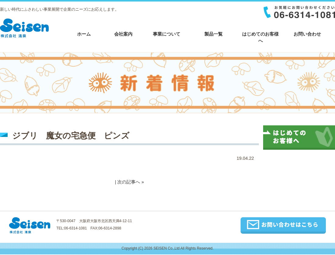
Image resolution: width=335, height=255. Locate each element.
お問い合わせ (307, 34)
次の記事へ (128, 182)
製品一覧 (213, 34)
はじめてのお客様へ (260, 37)
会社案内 (123, 34)
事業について (166, 34)
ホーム (84, 34)
